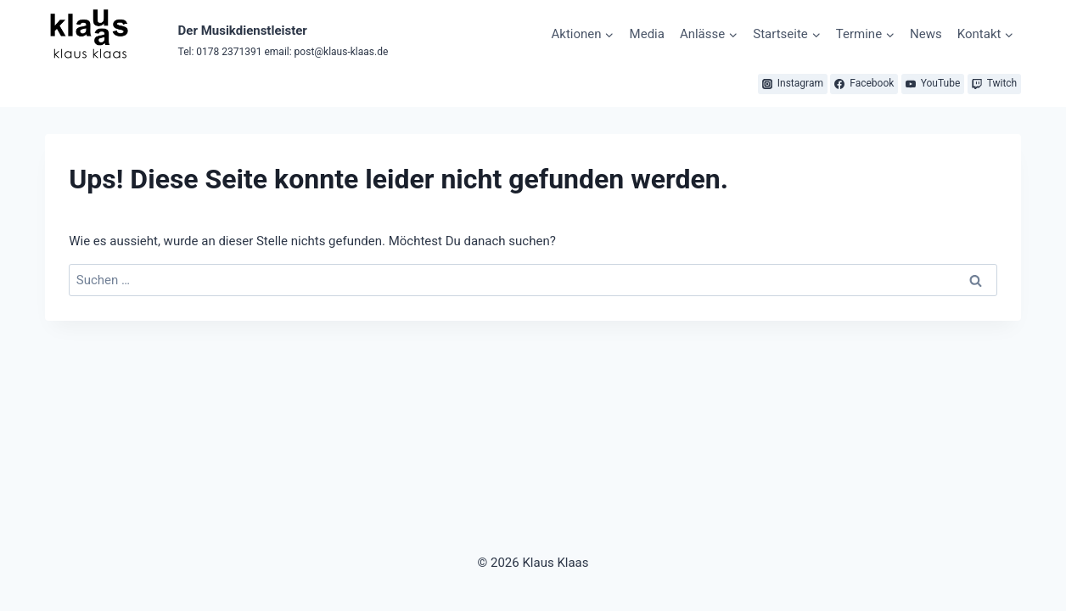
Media (647, 34)
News (926, 34)
